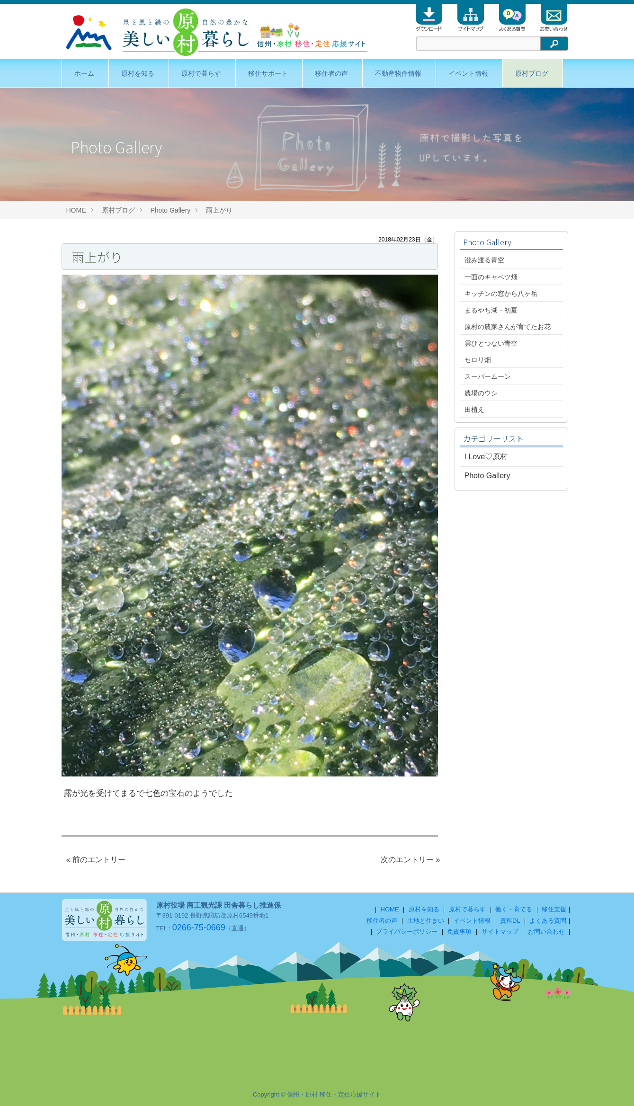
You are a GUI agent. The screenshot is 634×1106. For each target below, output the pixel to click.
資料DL (510, 920)
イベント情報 (468, 73)
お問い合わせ (546, 931)
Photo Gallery (171, 210)
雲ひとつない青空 (491, 343)
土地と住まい (425, 920)
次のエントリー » (410, 860)
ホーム (84, 73)
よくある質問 (547, 920)
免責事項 (459, 931)
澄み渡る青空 (484, 260)
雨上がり (222, 210)
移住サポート (268, 73)
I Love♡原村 (486, 457)
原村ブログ (531, 73)
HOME (76, 210)
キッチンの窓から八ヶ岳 (500, 293)
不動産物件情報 (398, 73)
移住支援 (554, 909)
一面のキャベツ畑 (491, 277)
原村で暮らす (201, 73)
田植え (474, 409)
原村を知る (137, 73)
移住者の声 (331, 73)
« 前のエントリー (95, 860)
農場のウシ (481, 393)
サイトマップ (500, 931)
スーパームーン (487, 376)
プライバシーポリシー (407, 931)
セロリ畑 (477, 360)
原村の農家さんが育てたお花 (507, 326)
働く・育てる (513, 909)
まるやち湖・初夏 (491, 310)
